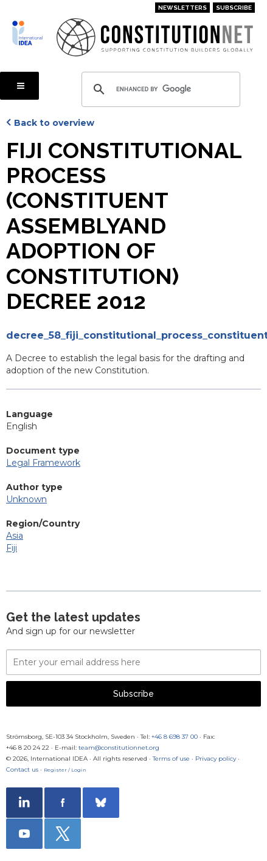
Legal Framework (43, 462)
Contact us (22, 769)
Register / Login (65, 770)
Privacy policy (215, 758)
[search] (159, 89)
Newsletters (182, 7)
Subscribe (234, 7)
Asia (14, 535)
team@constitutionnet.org (118, 748)
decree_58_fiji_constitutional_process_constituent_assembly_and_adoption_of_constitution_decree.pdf (133, 335)
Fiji (11, 547)
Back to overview (54, 122)
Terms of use (171, 758)
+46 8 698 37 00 (174, 737)
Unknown (26, 499)
